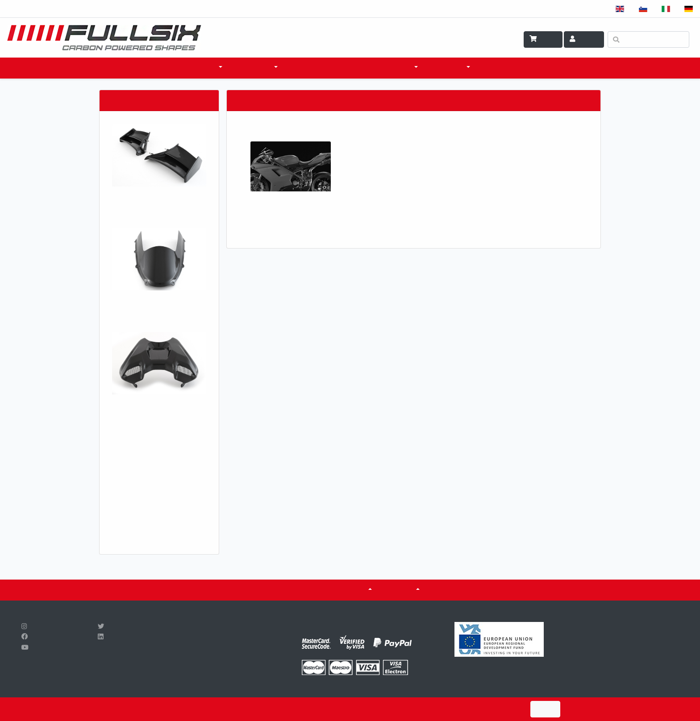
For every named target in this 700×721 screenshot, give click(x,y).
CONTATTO (500, 67)
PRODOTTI (200, 67)
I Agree (545, 709)
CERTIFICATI (300, 589)
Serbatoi (350, 589)
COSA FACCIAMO (388, 67)
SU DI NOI (400, 589)
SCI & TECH (448, 67)
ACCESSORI (254, 67)
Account (584, 39)
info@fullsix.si (186, 658)
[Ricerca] (648, 39)
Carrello (543, 39)
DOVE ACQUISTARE (321, 67)
